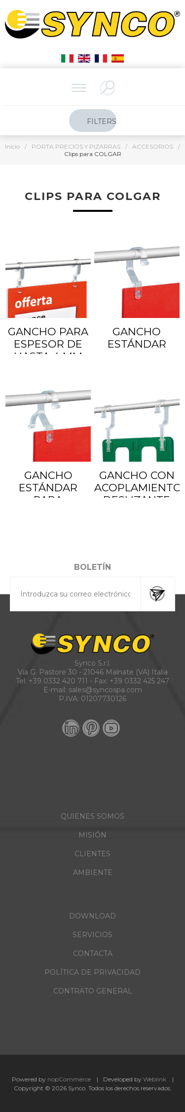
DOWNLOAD (92, 916)
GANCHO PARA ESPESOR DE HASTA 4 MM (48, 343)
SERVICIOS (92, 934)
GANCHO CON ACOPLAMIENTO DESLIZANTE (137, 487)
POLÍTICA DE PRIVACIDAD (92, 972)
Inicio (12, 146)
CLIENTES (92, 853)
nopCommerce (69, 1079)
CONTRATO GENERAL (92, 991)
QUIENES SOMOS (92, 816)
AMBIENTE (92, 872)
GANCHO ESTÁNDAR (137, 337)
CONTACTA (92, 953)
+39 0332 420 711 (58, 680)
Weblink (154, 1079)
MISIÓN (92, 835)
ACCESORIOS (152, 146)
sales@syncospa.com (105, 689)
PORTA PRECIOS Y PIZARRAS (76, 146)
